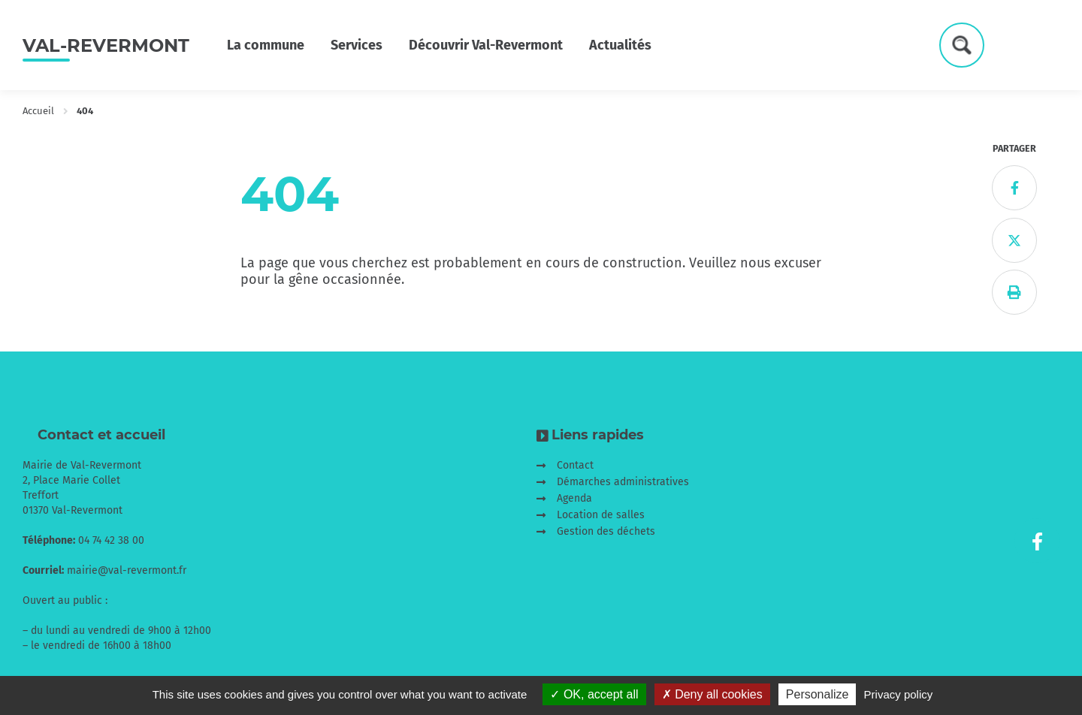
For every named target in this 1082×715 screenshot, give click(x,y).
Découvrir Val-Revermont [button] (486, 45)
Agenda (574, 498)
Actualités (620, 45)
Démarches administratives (623, 481)
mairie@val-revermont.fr (126, 570)
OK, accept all (594, 694)
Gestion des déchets (606, 531)
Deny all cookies (712, 694)
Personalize (817, 694)
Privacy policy (898, 694)
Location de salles (601, 514)
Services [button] (356, 45)
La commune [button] (265, 45)
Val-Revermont (106, 45)
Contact (575, 465)
